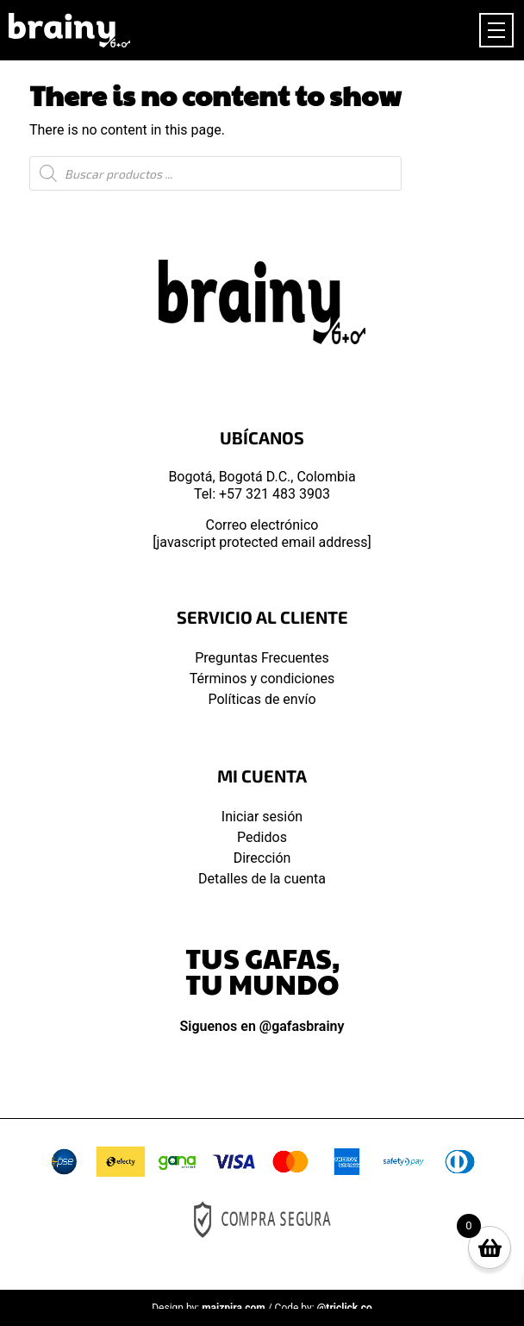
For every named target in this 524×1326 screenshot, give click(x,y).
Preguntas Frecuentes (262, 658)
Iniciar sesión (262, 816)
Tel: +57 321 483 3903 (262, 494)
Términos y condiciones (262, 678)
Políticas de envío (261, 699)
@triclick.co (344, 1308)
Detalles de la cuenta (262, 878)
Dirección (262, 858)
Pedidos (262, 837)
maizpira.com (233, 1308)
